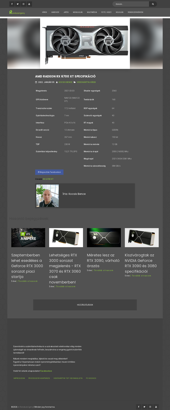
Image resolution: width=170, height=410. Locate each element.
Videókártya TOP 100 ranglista (67, 375)
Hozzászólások (85, 301)
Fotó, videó (106, 12)
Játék (66, 12)
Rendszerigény (26, 403)
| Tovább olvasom (27, 278)
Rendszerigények (135, 12)
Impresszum (19, 375)
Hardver (55, 12)
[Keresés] (153, 4)
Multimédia (92, 12)
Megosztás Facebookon (49, 170)
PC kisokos (91, 375)
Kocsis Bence (65, 81)
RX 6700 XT (48, 177)
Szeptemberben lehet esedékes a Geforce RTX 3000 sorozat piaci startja (27, 262)
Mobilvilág (78, 12)
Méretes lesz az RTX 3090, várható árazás (103, 257)
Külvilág (120, 12)
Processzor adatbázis (39, 375)
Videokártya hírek (86, 81)
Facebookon (46, 368)
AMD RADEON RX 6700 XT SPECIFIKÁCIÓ (65, 75)
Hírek (44, 12)
